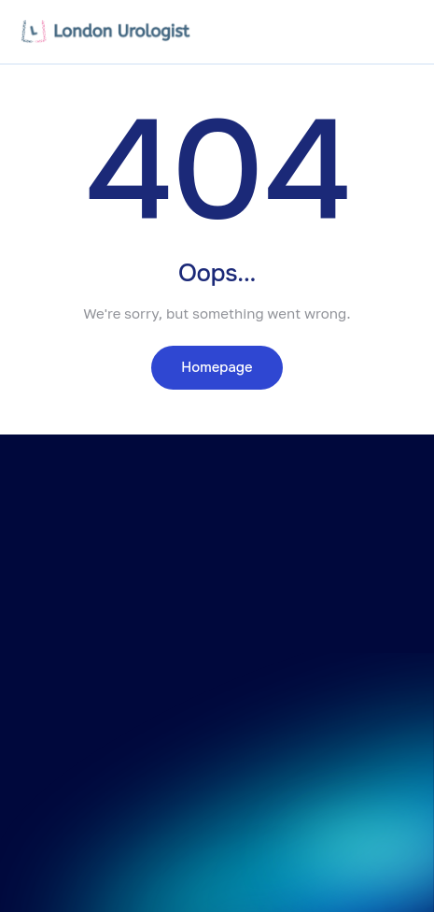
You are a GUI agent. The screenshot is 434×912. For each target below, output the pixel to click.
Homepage (216, 367)
